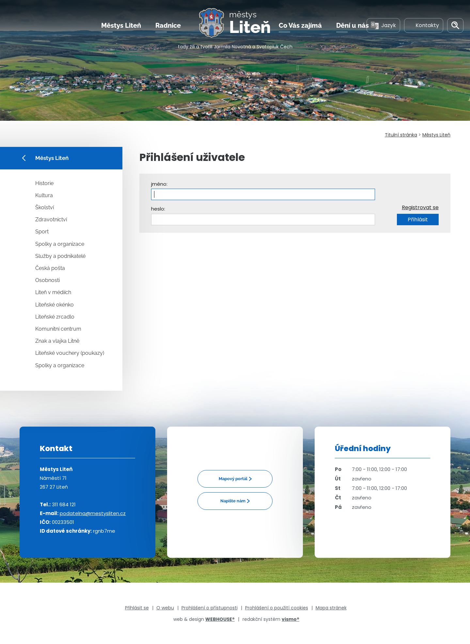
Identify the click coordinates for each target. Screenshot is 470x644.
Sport (42, 231)
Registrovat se (420, 207)
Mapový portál (233, 478)
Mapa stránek (331, 608)
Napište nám (232, 500)
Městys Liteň (121, 25)
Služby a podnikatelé (60, 256)
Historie (44, 183)
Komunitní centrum (58, 329)
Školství (44, 207)
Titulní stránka (401, 135)
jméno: (159, 184)
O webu (165, 608)
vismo (290, 619)
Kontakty (423, 25)
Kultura (44, 195)
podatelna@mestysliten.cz (93, 513)
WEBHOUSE (220, 619)
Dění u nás (352, 25)
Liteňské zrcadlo (54, 317)
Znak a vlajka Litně (57, 341)
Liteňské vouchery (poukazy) (69, 353)
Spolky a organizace (59, 244)
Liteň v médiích (53, 292)
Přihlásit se (137, 608)
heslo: (158, 208)
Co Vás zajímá (300, 25)
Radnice (168, 25)
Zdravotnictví (51, 219)
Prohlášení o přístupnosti (209, 608)
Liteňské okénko (54, 305)
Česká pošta (50, 268)
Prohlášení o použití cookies (276, 608)
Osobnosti (47, 280)
